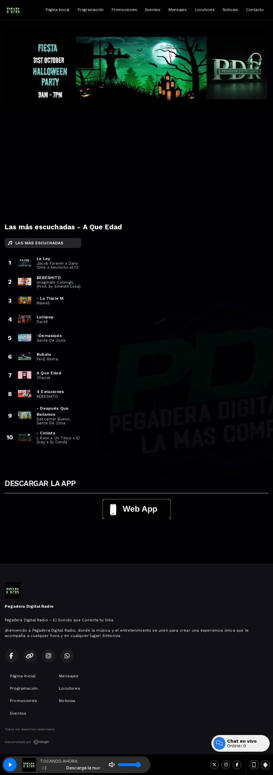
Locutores (205, 9)
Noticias (230, 9)
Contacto (255, 9)
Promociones (124, 9)
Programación (91, 9)
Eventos (152, 9)
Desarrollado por (27, 742)
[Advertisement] (136, 161)
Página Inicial (58, 9)
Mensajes (177, 9)
